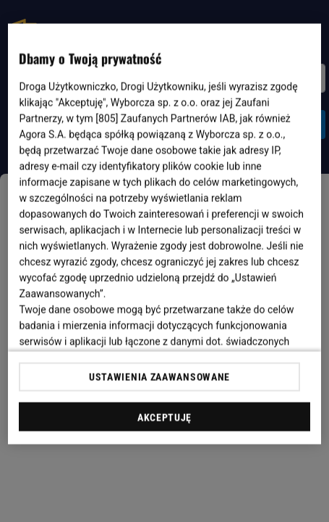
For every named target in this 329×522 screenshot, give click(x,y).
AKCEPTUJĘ (164, 417)
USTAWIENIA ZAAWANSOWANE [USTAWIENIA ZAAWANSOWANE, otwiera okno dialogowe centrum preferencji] (159, 376)
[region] (164, 234)
